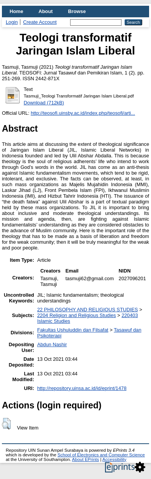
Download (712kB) (44, 103)
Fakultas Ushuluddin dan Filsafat (72, 330)
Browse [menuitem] (77, 11)
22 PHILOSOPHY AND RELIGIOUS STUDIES (87, 309)
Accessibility (114, 459)
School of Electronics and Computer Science (101, 455)
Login (12, 22)
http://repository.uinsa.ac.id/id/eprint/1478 (81, 388)
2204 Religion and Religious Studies (76, 315)
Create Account (40, 22)
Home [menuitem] (16, 11)
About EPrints (85, 459)
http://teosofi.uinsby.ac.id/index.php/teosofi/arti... (83, 113)
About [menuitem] (46, 11)
